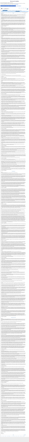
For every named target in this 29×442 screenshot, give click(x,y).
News (23, 11)
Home (1, 10)
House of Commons (3, 11)
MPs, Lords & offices (9, 10)
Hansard (17, 12)
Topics (24, 11)
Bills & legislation (11, 11)
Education (21, 10)
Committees (14, 11)
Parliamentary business (5, 10)
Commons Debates (20, 12)
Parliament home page (5, 12)
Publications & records (17, 11)
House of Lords (6, 11)
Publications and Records (14, 12)
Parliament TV (21, 11)
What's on (9, 11)
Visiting (18, 10)
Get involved (16, 10)
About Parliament (13, 10)
